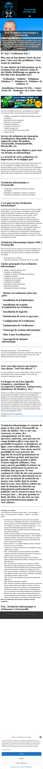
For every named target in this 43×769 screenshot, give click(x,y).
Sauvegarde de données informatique (15, 340)
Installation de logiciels (15, 311)
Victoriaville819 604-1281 (29, 10)
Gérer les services (6, 749)
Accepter (21, 754)
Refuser (21, 758)
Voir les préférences (21, 763)
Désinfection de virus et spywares (20, 316)
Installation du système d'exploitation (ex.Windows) (17, 305)
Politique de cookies (14, 766)
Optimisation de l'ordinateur (18, 325)
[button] (40, 737)
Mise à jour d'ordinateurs (16, 334)
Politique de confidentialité (26, 766)
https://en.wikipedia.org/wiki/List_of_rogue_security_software (25, 416)
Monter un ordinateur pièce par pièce (19, 294)
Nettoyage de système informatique (21, 330)
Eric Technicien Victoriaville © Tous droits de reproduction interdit (21, 614)
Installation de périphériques (18, 300)
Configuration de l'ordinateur (19, 320)
